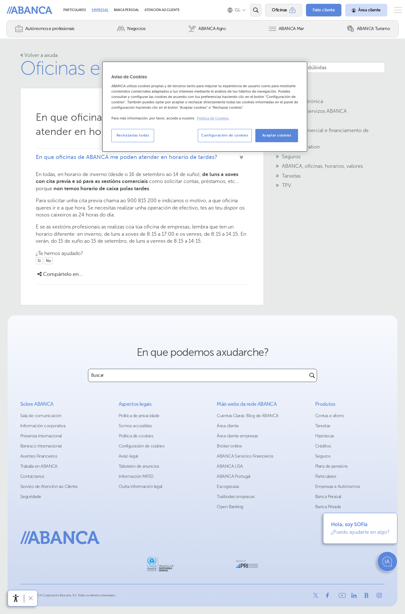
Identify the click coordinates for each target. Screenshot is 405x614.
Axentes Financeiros (38, 456)
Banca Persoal (127, 10)
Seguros (322, 456)
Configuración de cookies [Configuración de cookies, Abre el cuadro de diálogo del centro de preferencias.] (224, 135)
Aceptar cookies (276, 135)
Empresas (100, 10)
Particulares (75, 10)
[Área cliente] (357, 10)
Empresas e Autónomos (337, 486)
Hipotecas (324, 436)
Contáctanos (32, 476)
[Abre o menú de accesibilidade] (15, 598)
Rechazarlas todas (132, 135)
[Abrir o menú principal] (393, 10)
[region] (205, 106)
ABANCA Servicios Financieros (245, 456)
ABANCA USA (230, 466)
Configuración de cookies (142, 446)
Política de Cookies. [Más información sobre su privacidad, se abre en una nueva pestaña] (213, 118)
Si (39, 260)
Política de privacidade (139, 415)
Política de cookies (136, 436)
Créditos (323, 446)
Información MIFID (136, 476)
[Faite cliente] (314, 10)
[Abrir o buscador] (246, 10)
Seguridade (30, 496)
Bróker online (229, 446)
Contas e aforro (329, 415)
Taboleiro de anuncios (139, 466)
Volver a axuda (39, 55)
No (48, 260)
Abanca (16, 10)
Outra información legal (140, 486)
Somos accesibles (135, 426)
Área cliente (228, 426)
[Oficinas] (274, 10)
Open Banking (230, 506)
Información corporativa (42, 426)
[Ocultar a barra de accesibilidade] (30, 598)
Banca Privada (328, 506)
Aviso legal (128, 456)
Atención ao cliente (162, 10)
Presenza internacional (41, 436)
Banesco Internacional (40, 446)
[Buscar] (312, 375)
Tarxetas (322, 426)
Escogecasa (228, 486)
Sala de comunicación (40, 415)
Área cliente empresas (237, 436)
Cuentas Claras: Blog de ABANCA (247, 415)
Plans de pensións (331, 466)
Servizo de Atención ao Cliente (49, 486)
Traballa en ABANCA (39, 466)
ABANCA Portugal (233, 476)
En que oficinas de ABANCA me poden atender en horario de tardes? (126, 157)
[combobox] (198, 375)
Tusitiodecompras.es (235, 496)
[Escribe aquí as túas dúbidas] (321, 67)
